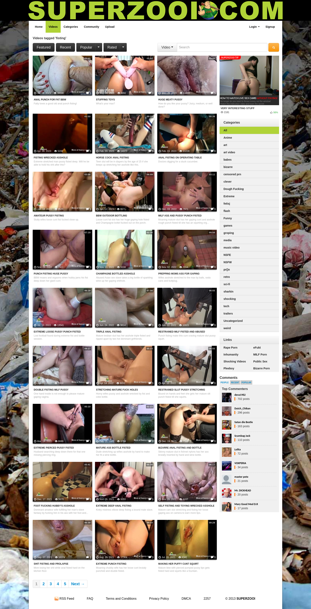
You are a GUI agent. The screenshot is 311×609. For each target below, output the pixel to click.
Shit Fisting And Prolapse (51, 563)
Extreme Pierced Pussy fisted (54, 447)
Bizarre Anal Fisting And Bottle (180, 447)
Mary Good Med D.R (246, 504)
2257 (207, 598)
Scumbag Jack (242, 435)
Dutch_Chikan (242, 408)
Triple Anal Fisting (108, 331)
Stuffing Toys (105, 99)
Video (167, 47)
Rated (112, 47)
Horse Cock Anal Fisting (112, 157)
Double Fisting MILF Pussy (51, 389)
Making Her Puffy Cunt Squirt (178, 563)
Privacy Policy (159, 598)
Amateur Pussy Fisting (49, 215)
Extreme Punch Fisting (111, 563)
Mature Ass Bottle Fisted (113, 447)
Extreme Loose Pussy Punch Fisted (57, 331)
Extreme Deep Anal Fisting (114, 505)
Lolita (237, 449)
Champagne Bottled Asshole (115, 273)
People (225, 382)
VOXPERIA (240, 463)
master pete (241, 476)
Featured (44, 47)
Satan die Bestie (243, 422)
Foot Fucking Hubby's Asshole (54, 505)
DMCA (186, 598)
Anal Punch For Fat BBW (50, 99)
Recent (65, 47)
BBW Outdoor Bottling (111, 215)
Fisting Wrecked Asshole (51, 157)
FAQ (90, 598)
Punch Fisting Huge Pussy (51, 273)
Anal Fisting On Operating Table (180, 157)
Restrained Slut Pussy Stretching (181, 389)
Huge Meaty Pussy (170, 99)
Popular (86, 47)
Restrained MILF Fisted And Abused (181, 331)
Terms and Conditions (121, 598)
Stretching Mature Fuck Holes (117, 389)
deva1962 (240, 394)
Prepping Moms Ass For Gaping (179, 273)
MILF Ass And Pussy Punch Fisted (180, 215)
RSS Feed (64, 598)
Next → (78, 584)
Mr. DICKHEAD (242, 490)
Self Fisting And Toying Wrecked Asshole (186, 505)
